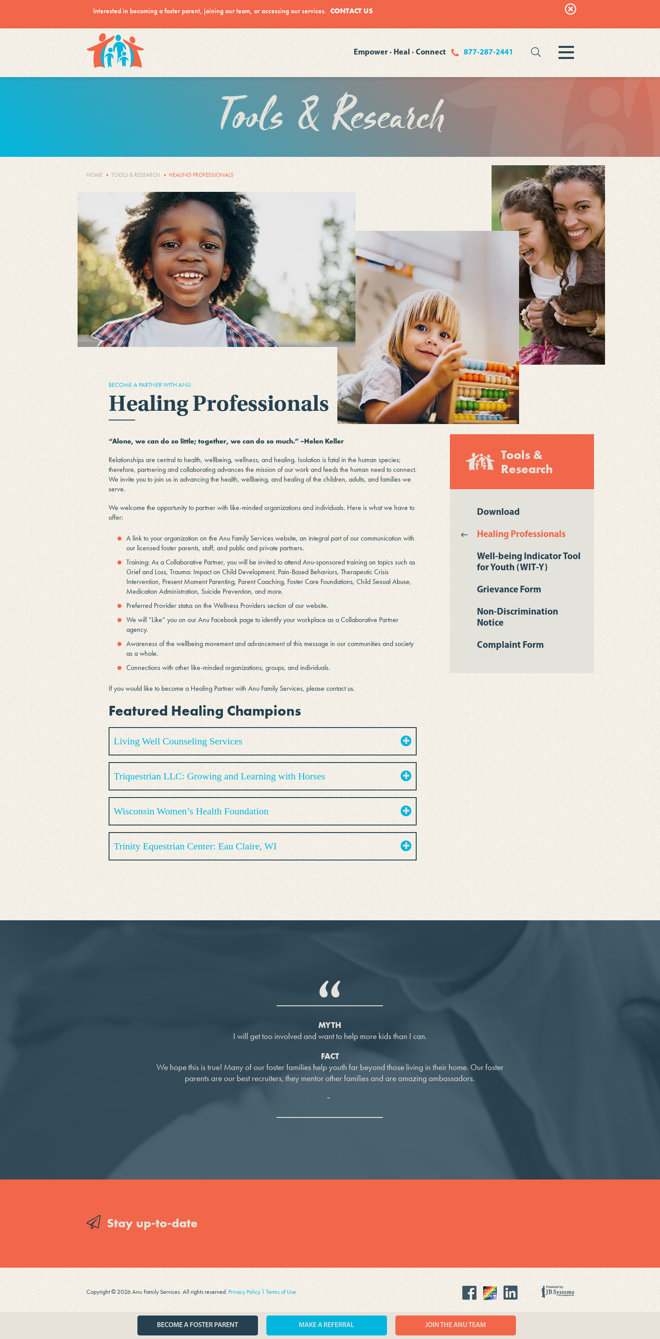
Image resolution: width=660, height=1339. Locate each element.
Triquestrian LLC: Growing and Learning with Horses (262, 776)
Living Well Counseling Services (262, 741)
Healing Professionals (521, 534)
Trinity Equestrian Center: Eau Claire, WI (262, 846)
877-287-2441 (488, 52)
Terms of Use (281, 1292)
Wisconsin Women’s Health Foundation (262, 811)
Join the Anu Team (455, 1325)
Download (498, 512)
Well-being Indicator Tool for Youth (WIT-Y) (529, 562)
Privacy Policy (244, 1292)
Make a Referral (326, 1325)
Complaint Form (510, 645)
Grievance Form (509, 590)
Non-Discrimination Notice (517, 617)
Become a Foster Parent (197, 1325)
